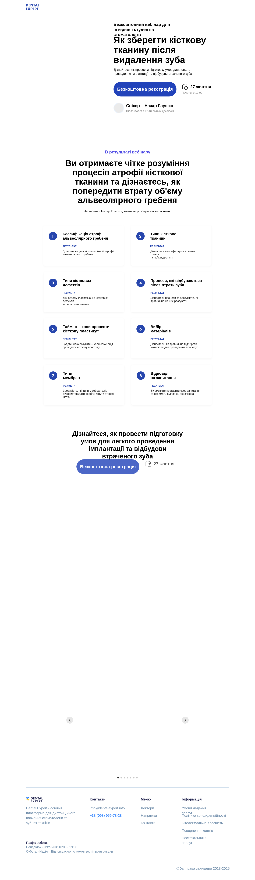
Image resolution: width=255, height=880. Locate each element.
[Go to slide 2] (121, 777)
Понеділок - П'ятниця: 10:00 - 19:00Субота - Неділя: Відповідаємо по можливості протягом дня (69, 847)
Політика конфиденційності (204, 815)
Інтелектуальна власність (202, 823)
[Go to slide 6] (133, 777)
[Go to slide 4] (127, 777)
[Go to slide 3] (124, 777)
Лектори (147, 808)
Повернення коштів (197, 830)
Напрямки (149, 815)
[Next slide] (185, 720)
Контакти (148, 823)
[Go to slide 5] (130, 777)
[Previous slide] (69, 720)
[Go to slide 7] (137, 777)
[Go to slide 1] (118, 777)
